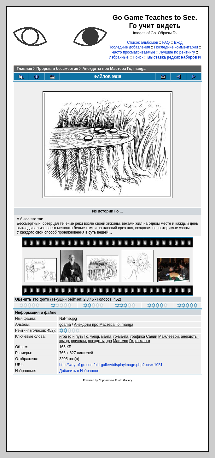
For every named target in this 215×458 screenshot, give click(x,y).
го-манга (142, 341)
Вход (178, 42)
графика (137, 336)
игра (63, 336)
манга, (107, 336)
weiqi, (95, 336)
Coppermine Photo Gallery (115, 380)
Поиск (138, 57)
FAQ (166, 42)
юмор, (64, 341)
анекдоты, (190, 336)
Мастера (120, 341)
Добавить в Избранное (79, 371)
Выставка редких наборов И (174, 57)
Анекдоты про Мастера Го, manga (113, 68)
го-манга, (121, 336)
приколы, (79, 341)
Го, (87, 336)
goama (65, 324)
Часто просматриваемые (133, 52)
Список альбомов (142, 42)
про (109, 341)
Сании (151, 336)
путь (79, 336)
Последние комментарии (176, 47)
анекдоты (96, 341)
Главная (24, 68)
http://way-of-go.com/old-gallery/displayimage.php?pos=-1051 (111, 365)
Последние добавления (129, 47)
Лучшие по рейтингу (177, 52)
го (70, 336)
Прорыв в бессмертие (57, 68)
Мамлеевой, (169, 336)
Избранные (119, 57)
